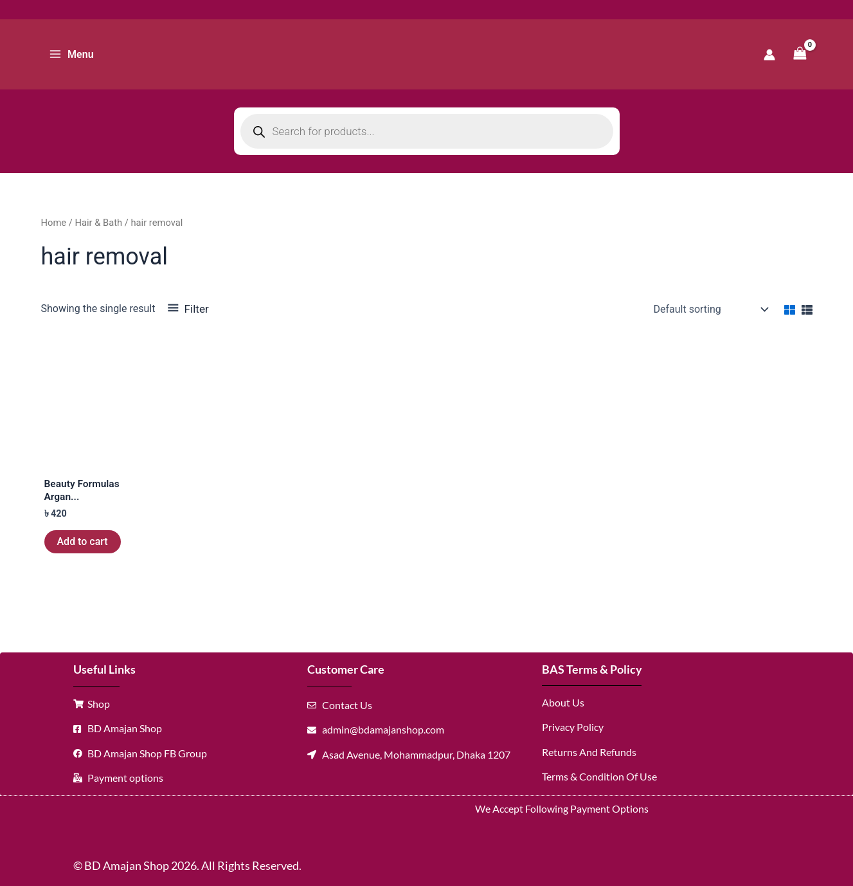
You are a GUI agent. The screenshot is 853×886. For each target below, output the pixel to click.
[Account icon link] (769, 54)
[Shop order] (710, 309)
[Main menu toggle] (71, 54)
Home (54, 222)
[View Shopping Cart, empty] (800, 54)
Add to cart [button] (82, 542)
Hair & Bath (98, 222)
